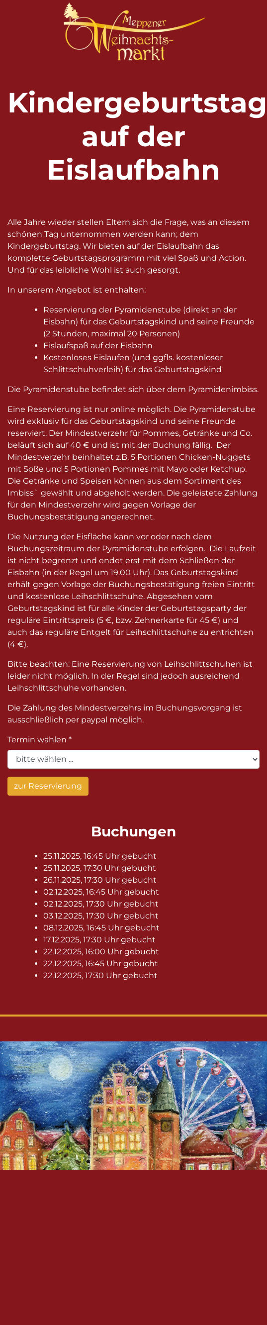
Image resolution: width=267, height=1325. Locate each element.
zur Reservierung (48, 786)
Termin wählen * (39, 739)
